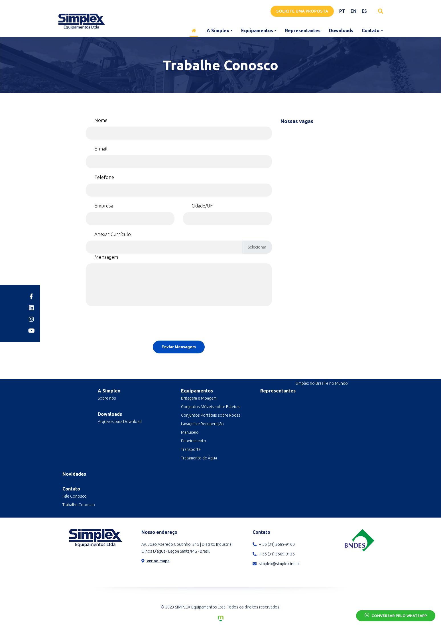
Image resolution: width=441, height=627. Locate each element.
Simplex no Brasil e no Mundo (322, 383)
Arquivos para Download (120, 421)
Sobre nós (107, 398)
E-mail (100, 148)
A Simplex (218, 30)
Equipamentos (257, 30)
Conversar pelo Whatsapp (396, 615)
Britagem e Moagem (199, 398)
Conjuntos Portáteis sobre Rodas (210, 415)
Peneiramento (193, 441)
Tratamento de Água (199, 458)
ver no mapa (155, 561)
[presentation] (178, 325)
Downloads (341, 30)
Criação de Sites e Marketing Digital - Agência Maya (220, 618)
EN (353, 11)
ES (364, 11)
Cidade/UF (202, 205)
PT (342, 11)
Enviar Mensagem (179, 347)
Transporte (191, 449)
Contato (370, 30)
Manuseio (190, 432)
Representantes (302, 30)
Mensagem (106, 257)
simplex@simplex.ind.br (276, 563)
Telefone (104, 177)
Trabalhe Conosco (78, 504)
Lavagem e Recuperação (202, 424)
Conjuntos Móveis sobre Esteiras (210, 406)
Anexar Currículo (112, 234)
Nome (100, 120)
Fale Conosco (74, 496)
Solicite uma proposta (302, 11)
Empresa (103, 205)
